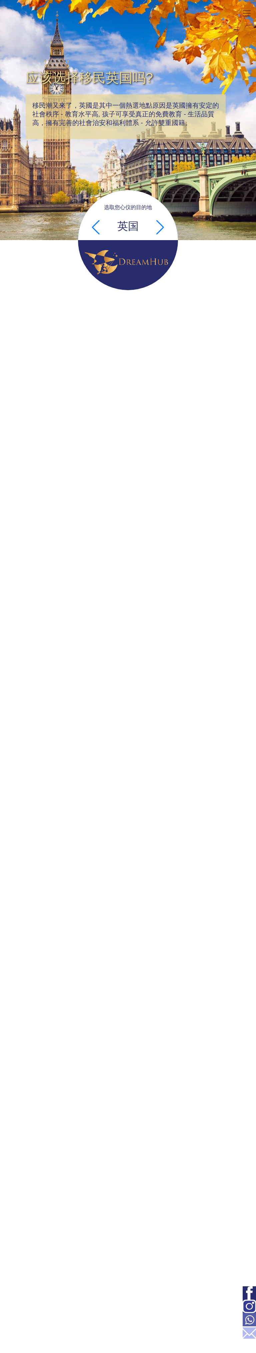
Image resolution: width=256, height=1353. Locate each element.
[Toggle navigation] (246, 13)
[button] (95, 227)
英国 (128, 226)
